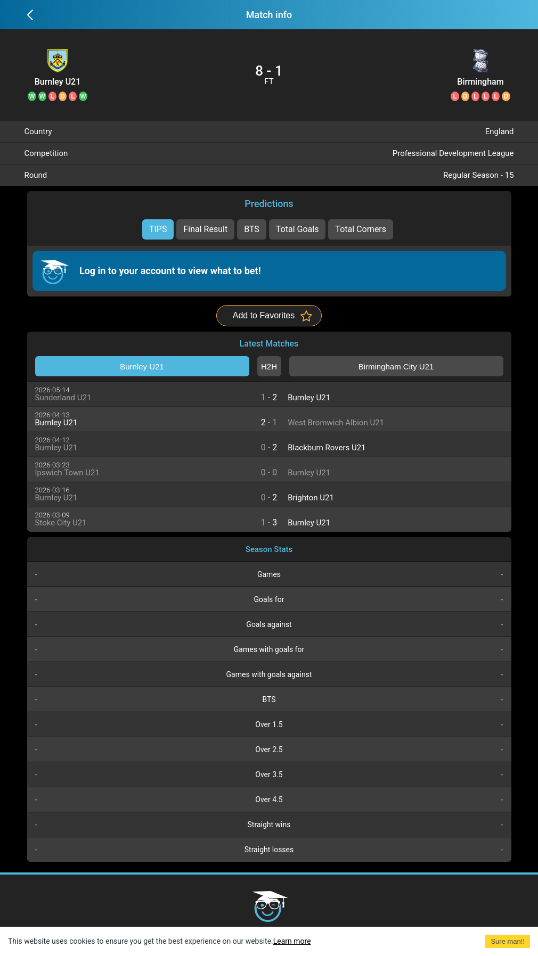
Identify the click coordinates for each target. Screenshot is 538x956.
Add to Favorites (264, 315)
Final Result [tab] (205, 229)
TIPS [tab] (158, 229)
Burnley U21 (58, 82)
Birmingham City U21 (480, 82)
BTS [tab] (251, 229)
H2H (269, 366)
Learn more (292, 941)
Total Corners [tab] (360, 229)
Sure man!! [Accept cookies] (508, 941)
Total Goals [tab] (297, 229)
